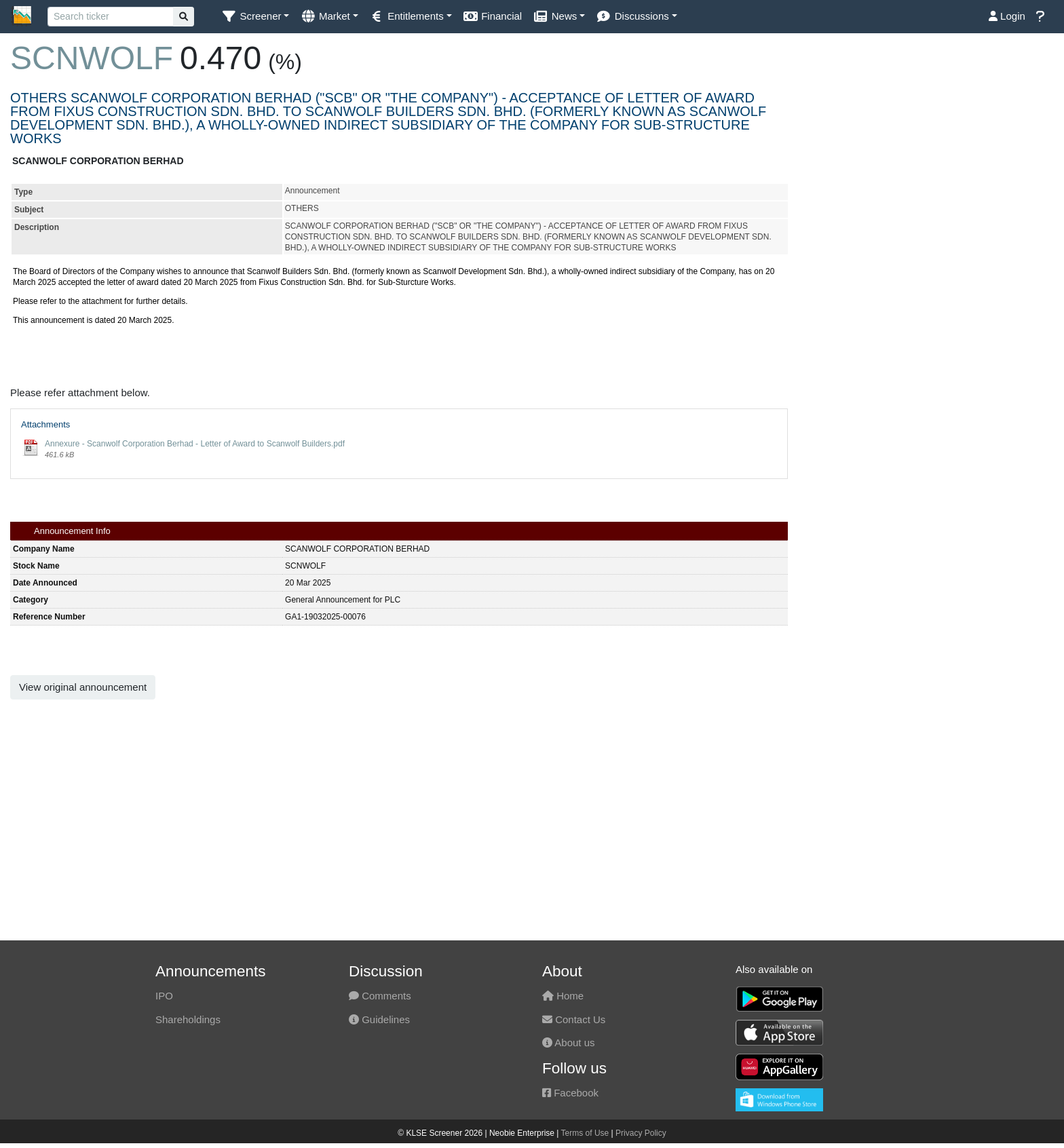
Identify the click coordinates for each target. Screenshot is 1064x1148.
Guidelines (379, 1019)
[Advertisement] (931, 178)
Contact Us (573, 1019)
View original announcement (83, 687)
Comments (380, 995)
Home (563, 995)
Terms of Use (585, 1133)
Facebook (570, 1092)
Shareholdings (188, 1019)
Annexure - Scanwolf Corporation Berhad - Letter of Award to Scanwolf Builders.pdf (195, 443)
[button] (255, 16)
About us (568, 1042)
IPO (164, 995)
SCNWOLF (91, 58)
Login (1007, 16)
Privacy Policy (640, 1133)
